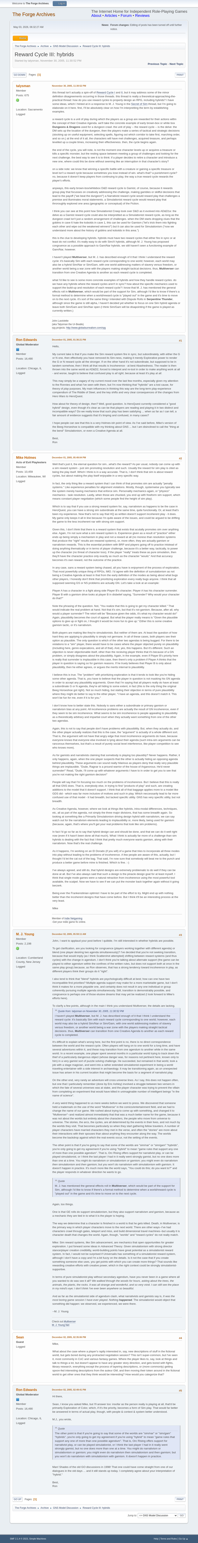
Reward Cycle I (105, 92)
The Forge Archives (33, 14)
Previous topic (157, 63)
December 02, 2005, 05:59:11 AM (69, 934)
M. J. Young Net (60, 1325)
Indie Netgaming (73, 918)
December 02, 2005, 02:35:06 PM (69, 1337)
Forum (126, 15)
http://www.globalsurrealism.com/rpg (86, 327)
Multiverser (70, 1321)
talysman (23, 86)
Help (156, 1538)
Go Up (17, 1499)
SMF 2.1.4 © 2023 (19, 1538)
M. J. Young (25, 934)
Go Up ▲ (183, 1538)
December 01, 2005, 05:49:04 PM (69, 457)
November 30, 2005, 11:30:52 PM (69, 86)
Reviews (142, 15)
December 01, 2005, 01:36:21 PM (69, 339)
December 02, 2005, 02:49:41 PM (69, 1389)
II (121, 92)
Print (180, 75)
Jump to (132, 1515)
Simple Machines (37, 1538)
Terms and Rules (168, 1538)
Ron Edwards (26, 340)
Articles (111, 15)
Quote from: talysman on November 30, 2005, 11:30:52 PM (91, 1011)
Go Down (19, 75)
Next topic (176, 63)
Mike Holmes (26, 457)
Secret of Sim (139, 103)
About (96, 15)
